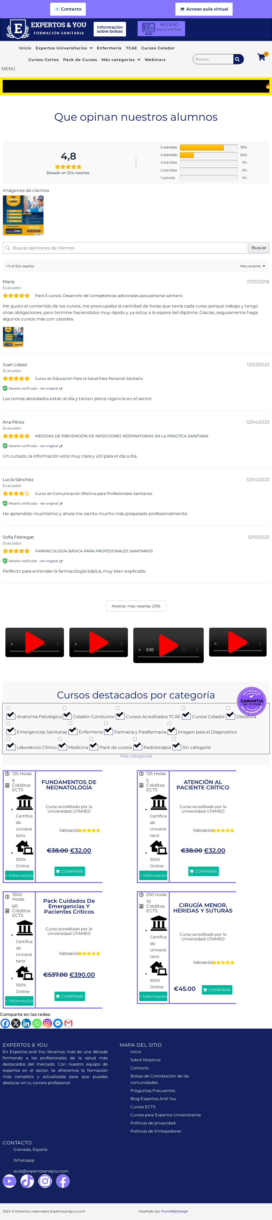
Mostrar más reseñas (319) (136, 606)
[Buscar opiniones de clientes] (125, 248)
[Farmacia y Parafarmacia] (106, 723)
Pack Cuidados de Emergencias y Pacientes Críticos (69, 906)
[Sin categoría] (174, 739)
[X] (16, 1023)
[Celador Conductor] (64, 708)
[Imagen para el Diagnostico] (169, 723)
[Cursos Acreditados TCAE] (117, 708)
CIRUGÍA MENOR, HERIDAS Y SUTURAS (203, 908)
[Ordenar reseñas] (252, 266)
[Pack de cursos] (91, 739)
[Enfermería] (70, 723)
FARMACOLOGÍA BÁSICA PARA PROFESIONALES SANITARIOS (94, 551)
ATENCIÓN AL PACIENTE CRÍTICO (202, 784)
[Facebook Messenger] (58, 1023)
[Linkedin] (26, 1023)
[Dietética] (228, 708)
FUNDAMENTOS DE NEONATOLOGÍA (69, 784)
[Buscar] (213, 59)
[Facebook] (5, 1023)
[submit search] (238, 59)
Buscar (258, 247)
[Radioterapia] (135, 739)
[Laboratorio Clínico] (8, 739)
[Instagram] (47, 1023)
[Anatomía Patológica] (8, 708)
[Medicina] (60, 739)
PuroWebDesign (174, 1211)
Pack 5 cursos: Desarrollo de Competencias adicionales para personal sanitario (109, 295)
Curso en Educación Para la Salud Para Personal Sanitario (89, 378)
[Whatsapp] (37, 1023)
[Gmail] (68, 1023)
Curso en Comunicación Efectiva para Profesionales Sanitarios (93, 493)
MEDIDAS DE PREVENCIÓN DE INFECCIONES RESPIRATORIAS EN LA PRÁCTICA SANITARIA (121, 436)
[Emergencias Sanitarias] (8, 723)
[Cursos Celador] (183, 708)
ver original (49, 388)
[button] (35, 642)
